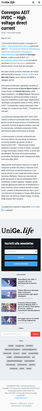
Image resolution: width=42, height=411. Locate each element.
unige (11, 346)
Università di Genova (13, 349)
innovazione (22, 364)
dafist (10, 357)
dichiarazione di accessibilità (21, 406)
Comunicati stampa (14, 33)
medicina (14, 368)
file (5, 210)
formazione (11, 364)
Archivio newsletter (21, 264)
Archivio (30, 346)
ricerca (16, 353)
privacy (30, 403)
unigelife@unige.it (21, 398)
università (7, 353)
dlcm (22, 368)
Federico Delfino (27, 74)
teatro (29, 368)
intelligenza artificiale (22, 357)
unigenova (20, 346)
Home (3, 33)
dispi (24, 353)
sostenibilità (33, 353)
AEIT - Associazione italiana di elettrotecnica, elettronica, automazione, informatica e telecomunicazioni (20, 52)
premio (32, 364)
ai (33, 357)
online (33, 207)
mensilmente (30, 361)
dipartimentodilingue (15, 361)
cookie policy (22, 403)
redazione (13, 403)
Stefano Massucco (18, 63)
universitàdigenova (29, 349)
